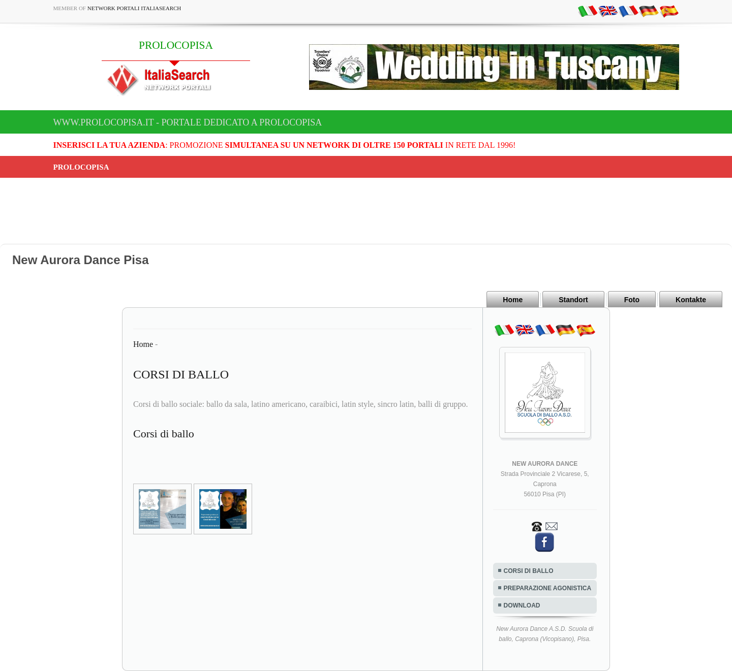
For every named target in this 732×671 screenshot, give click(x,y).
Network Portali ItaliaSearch (134, 8)
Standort (573, 300)
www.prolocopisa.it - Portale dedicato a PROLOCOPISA (187, 122)
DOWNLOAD (522, 605)
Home (513, 300)
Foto (631, 300)
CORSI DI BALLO (529, 570)
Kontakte (691, 300)
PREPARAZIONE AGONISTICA (548, 588)
